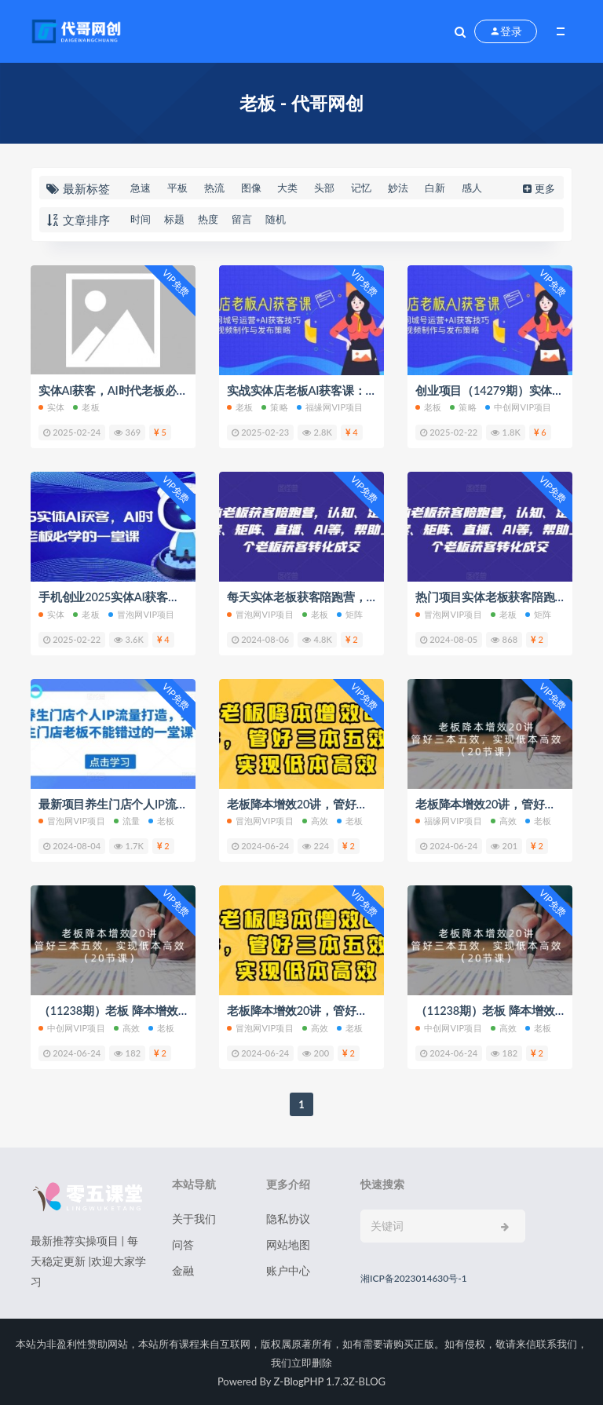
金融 (183, 1268)
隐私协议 (288, 1217)
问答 (183, 1243)
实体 (51, 407)
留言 (242, 219)
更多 (537, 188)
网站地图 (288, 1243)
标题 (174, 219)
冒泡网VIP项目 (141, 613)
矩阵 (350, 613)
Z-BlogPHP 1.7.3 (311, 1380)
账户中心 (288, 1268)
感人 (472, 187)
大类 (287, 187)
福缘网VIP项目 (330, 407)
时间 (140, 219)
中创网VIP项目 (518, 407)
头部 (324, 187)
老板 (86, 407)
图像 (251, 187)
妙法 (398, 187)
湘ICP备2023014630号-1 (413, 1277)
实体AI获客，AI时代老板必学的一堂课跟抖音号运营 (171, 390)
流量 (127, 820)
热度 (208, 219)
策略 (274, 407)
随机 (275, 219)
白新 (435, 187)
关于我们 (194, 1217)
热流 (214, 187)
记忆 (361, 187)
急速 (140, 187)
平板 (177, 187)
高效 (315, 820)
